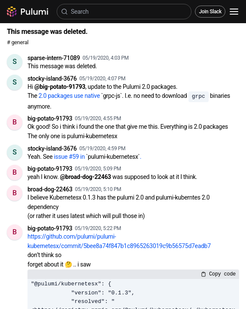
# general (17, 42)
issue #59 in (70, 156)
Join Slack (210, 12)
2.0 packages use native (70, 95)
